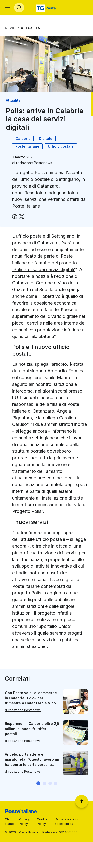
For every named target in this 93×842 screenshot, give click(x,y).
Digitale (45, 138)
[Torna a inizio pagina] (81, 801)
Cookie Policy (42, 821)
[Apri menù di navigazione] (7, 8)
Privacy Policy (24, 821)
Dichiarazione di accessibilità (66, 821)
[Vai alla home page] (46, 7)
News (10, 28)
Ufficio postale (61, 146)
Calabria (23, 138)
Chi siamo (9, 821)
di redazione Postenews (23, 710)
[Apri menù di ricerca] (19, 8)
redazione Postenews (34, 163)
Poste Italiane (27, 146)
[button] (38, 783)
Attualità (30, 28)
